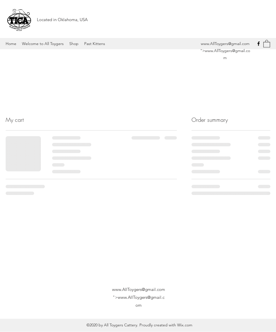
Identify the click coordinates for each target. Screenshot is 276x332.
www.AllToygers (214, 43)
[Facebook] (258, 43)
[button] (266, 43)
